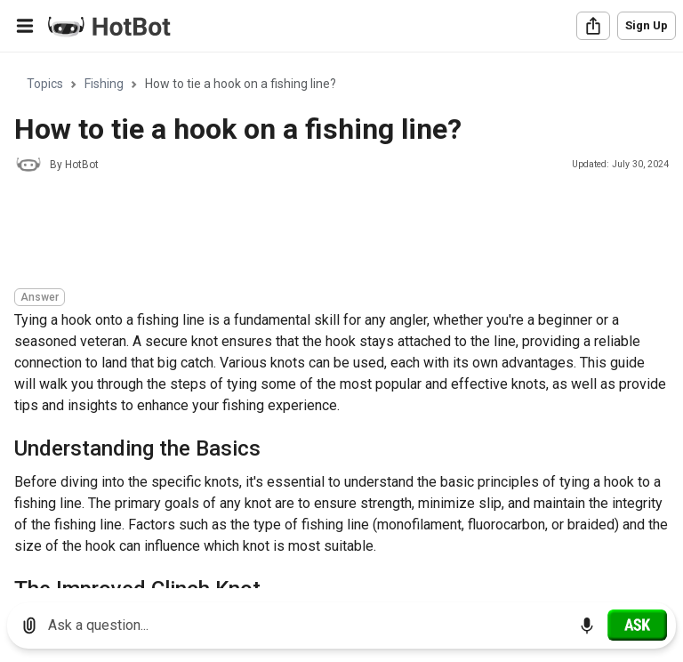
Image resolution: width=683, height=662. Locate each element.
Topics (45, 84)
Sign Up (646, 25)
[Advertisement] (338, 233)
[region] (341, 320)
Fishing (104, 84)
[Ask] (637, 625)
